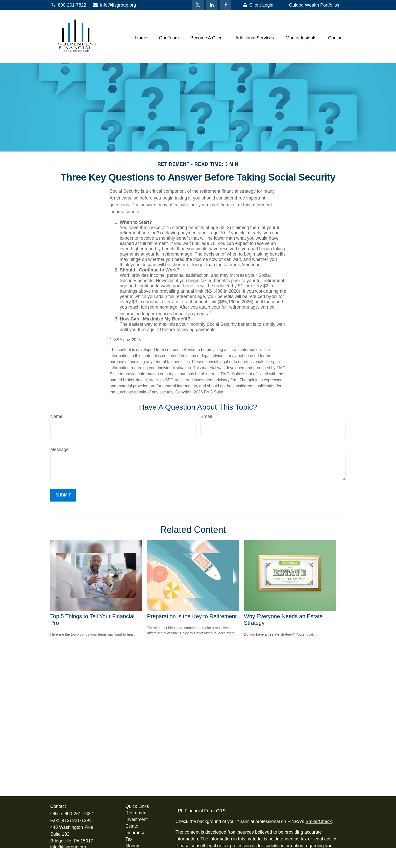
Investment (137, 819)
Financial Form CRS (205, 810)
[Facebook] (225, 5)
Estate (132, 826)
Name (56, 416)
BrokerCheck (319, 821)
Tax (129, 839)
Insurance (135, 832)
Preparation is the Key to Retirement (192, 616)
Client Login (258, 5)
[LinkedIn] (211, 5)
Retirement (137, 812)
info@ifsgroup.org (114, 5)
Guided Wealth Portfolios (314, 5)
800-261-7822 (68, 5)
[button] (141, 38)
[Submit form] (63, 495)
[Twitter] (198, 5)
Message (59, 449)
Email (206, 416)
